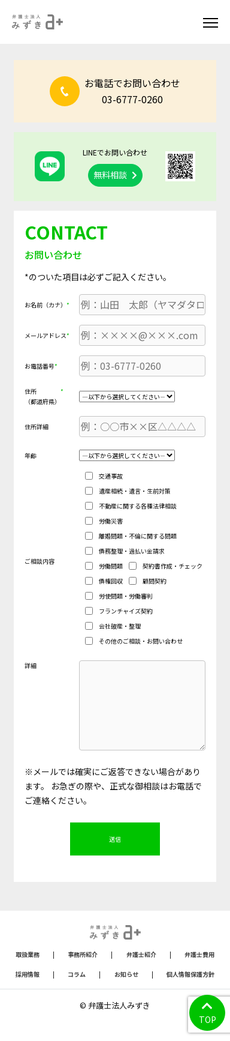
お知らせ (126, 974)
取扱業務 (28, 954)
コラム (77, 974)
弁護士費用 (199, 954)
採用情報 (28, 974)
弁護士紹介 (141, 954)
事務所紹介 (83, 954)
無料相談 (115, 175)
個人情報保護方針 (190, 974)
